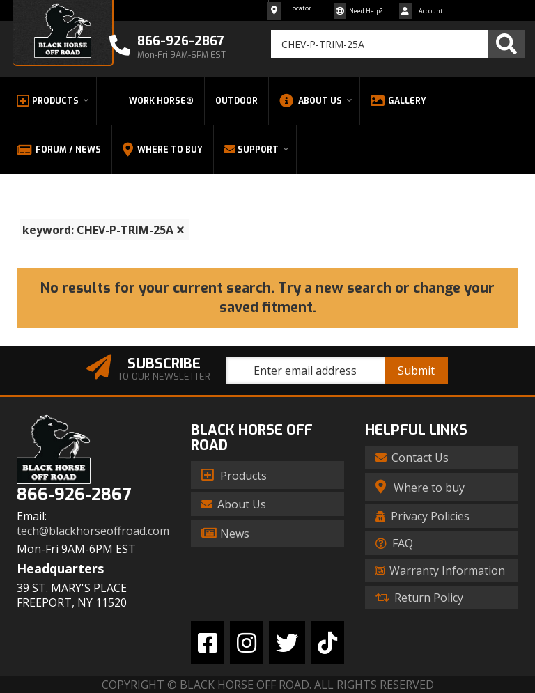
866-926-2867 (74, 495)
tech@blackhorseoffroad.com (93, 531)
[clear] (180, 230)
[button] (398, 44)
